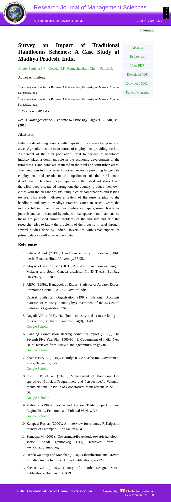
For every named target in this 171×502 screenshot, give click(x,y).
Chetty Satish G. (101, 68)
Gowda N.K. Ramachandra (67, 68)
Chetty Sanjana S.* (32, 68)
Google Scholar (37, 326)
